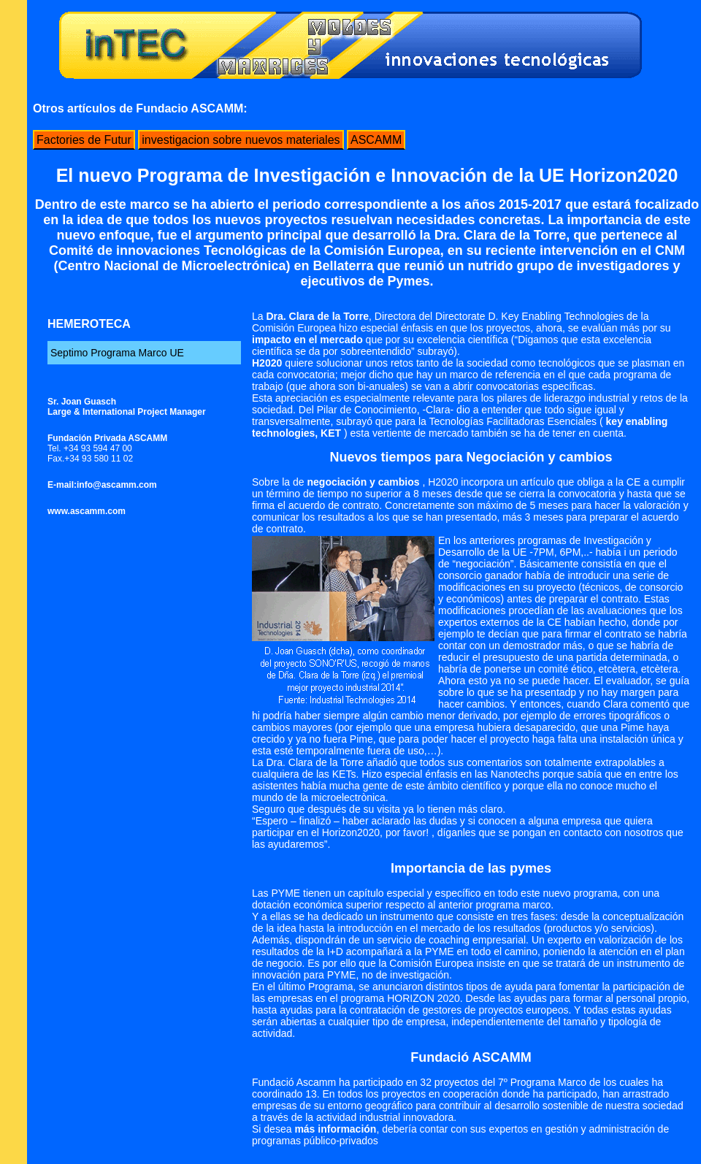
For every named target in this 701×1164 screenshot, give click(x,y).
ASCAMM (376, 140)
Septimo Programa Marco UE (117, 353)
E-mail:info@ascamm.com (102, 485)
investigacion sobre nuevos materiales (241, 140)
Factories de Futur (84, 140)
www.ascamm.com (86, 511)
